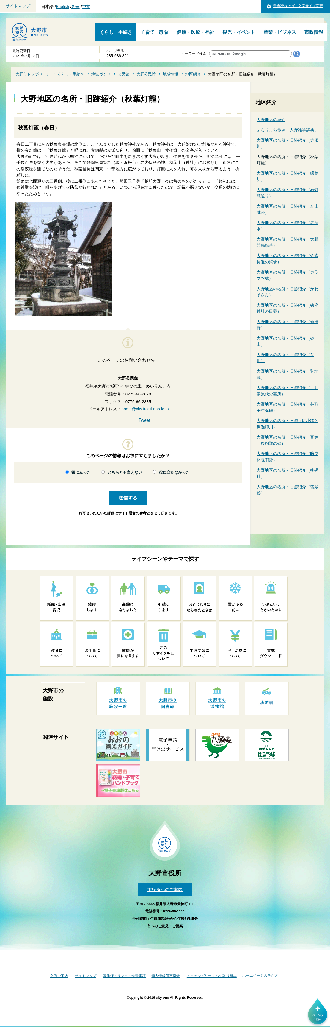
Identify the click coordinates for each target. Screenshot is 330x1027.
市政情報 (313, 32)
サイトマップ (18, 6)
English (62, 6)
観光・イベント (238, 32)
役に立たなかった (174, 472)
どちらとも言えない (125, 472)
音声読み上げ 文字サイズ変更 (298, 6)
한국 (76, 6)
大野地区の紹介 (271, 119)
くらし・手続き (116, 32)
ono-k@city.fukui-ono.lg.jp (145, 408)
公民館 (123, 74)
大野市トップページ (32, 74)
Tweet (144, 420)
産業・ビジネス (279, 32)
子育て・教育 (155, 32)
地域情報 (170, 74)
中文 (86, 6)
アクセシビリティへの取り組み (212, 976)
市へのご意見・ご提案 (165, 926)
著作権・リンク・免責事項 (124, 976)
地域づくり (101, 74)
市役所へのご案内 (165, 889)
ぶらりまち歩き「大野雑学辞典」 (287, 129)
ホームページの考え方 (260, 975)
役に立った (81, 472)
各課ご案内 (59, 976)
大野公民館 (146, 74)
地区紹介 (193, 74)
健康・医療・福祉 (195, 32)
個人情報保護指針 (165, 976)
